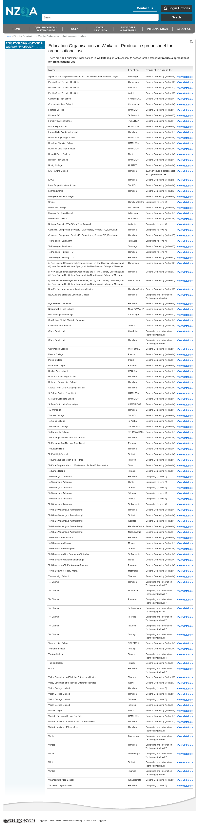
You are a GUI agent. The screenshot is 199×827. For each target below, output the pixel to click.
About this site (90, 820)
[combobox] (119, 20)
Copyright (102, 820)
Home (8, 36)
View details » (185, 76)
